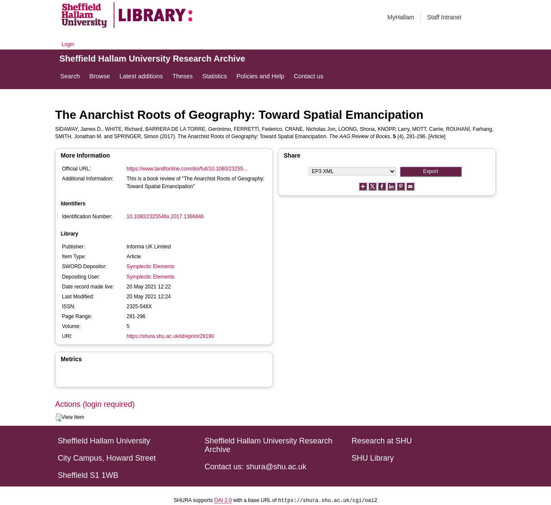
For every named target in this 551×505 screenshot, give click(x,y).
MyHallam (400, 17)
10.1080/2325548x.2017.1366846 (165, 217)
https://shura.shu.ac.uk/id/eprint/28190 (170, 336)
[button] (58, 417)
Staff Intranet (444, 17)
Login (68, 44)
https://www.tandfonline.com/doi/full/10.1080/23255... (187, 169)
